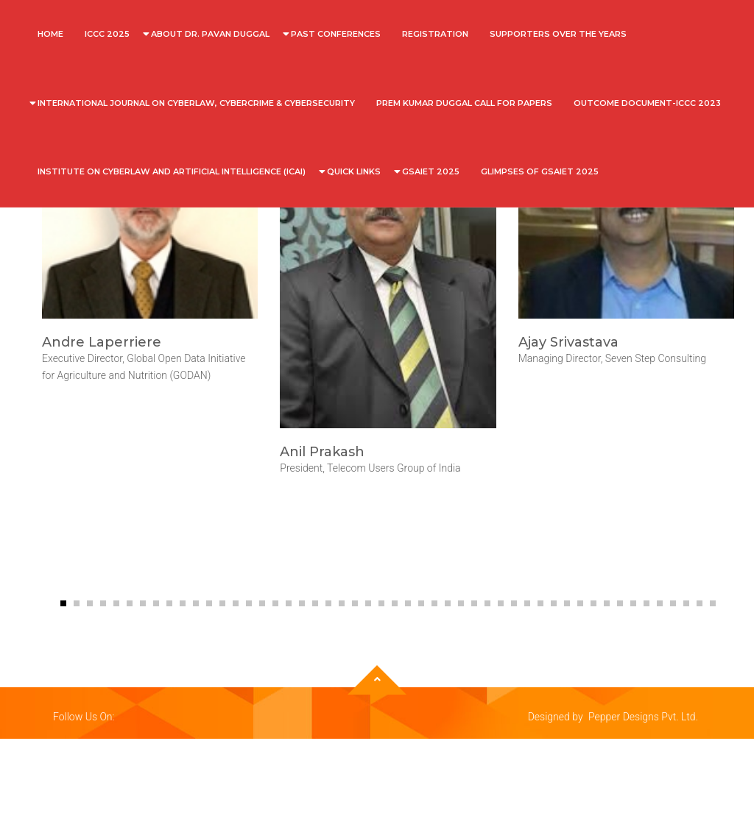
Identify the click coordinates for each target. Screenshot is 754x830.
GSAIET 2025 (430, 171)
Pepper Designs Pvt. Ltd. (643, 717)
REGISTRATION (435, 34)
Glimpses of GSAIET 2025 (540, 171)
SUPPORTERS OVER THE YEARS (558, 34)
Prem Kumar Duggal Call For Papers (464, 103)
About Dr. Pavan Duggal (210, 34)
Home (50, 34)
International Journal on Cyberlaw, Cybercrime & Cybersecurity (196, 103)
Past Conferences (336, 34)
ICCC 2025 (107, 34)
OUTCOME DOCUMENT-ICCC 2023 (647, 103)
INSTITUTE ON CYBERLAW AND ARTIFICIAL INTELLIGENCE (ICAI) (172, 171)
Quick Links (354, 171)
